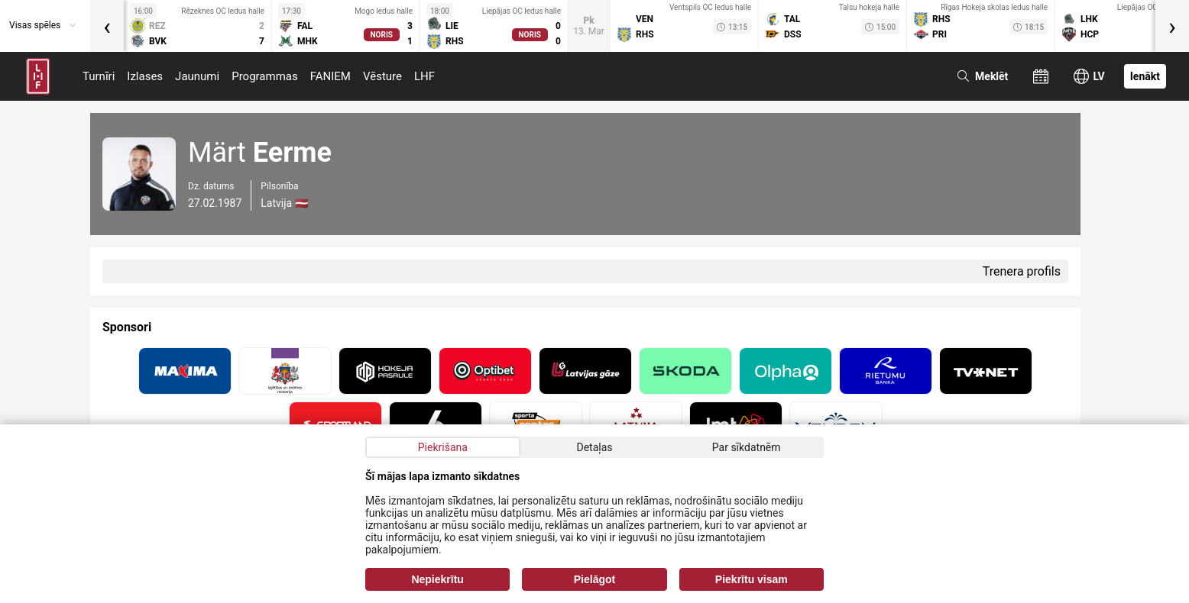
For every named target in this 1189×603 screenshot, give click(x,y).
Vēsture (382, 76)
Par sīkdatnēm (746, 447)
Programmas (265, 76)
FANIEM (330, 76)
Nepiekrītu (437, 579)
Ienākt (1145, 76)
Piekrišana (443, 447)
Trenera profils (1022, 271)
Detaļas (594, 447)
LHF (424, 76)
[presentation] (107, 26)
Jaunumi (197, 76)
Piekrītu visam (751, 579)
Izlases (145, 76)
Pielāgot (594, 579)
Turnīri (99, 76)
